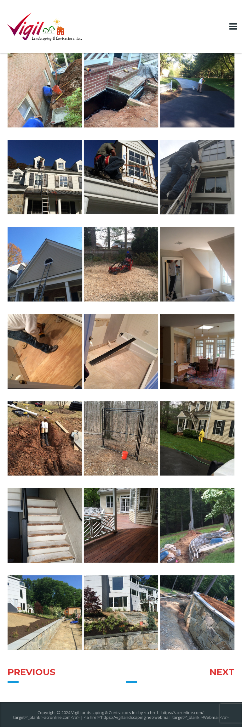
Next (222, 672)
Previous (31, 672)
